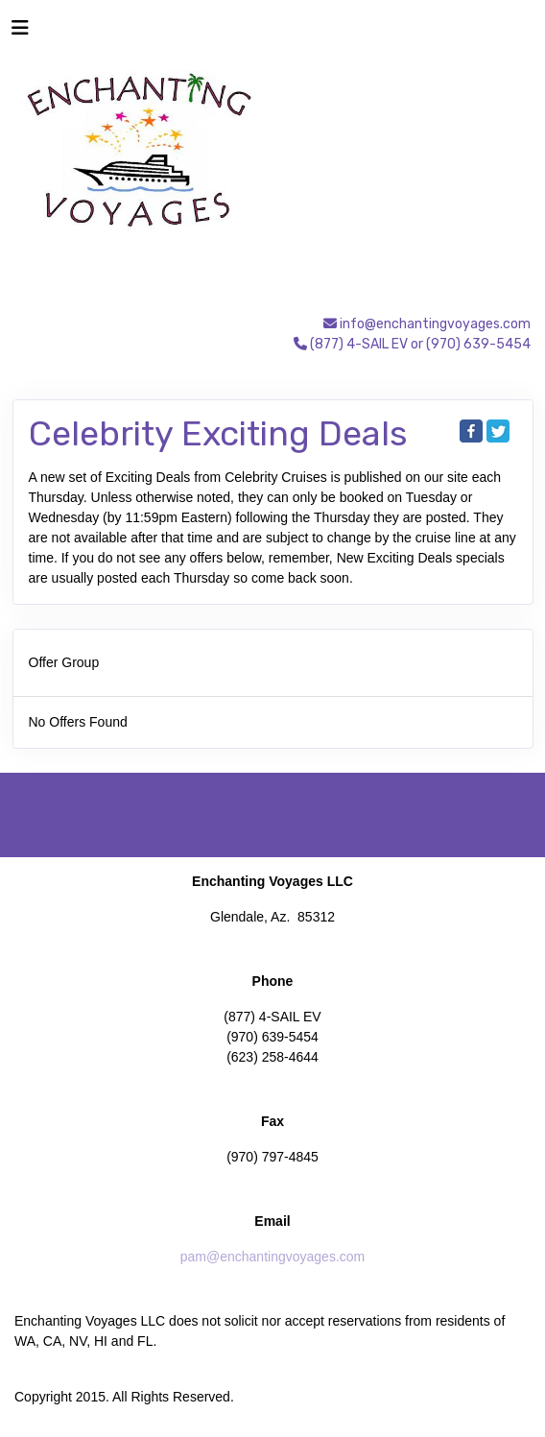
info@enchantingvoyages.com (435, 324)
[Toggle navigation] (20, 32)
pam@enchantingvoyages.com (272, 1256)
